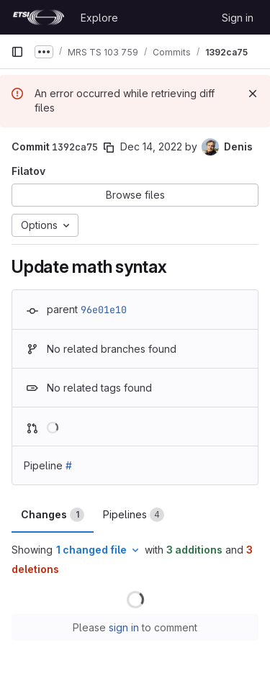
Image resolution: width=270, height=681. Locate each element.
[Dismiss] (252, 93)
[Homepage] (38, 17)
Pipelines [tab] (133, 515)
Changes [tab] (52, 515)
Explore (99, 18)
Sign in (237, 18)
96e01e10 (104, 309)
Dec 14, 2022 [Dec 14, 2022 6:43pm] (151, 146)
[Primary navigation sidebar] (17, 51)
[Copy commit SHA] (108, 147)
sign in (124, 627)
